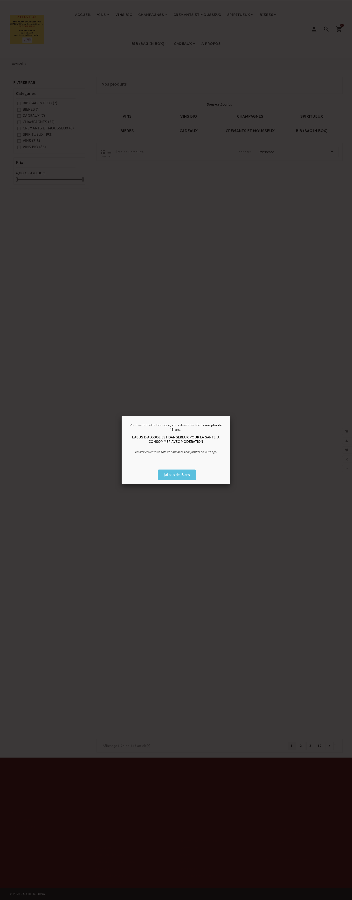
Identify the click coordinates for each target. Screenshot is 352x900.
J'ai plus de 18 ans (177, 475)
